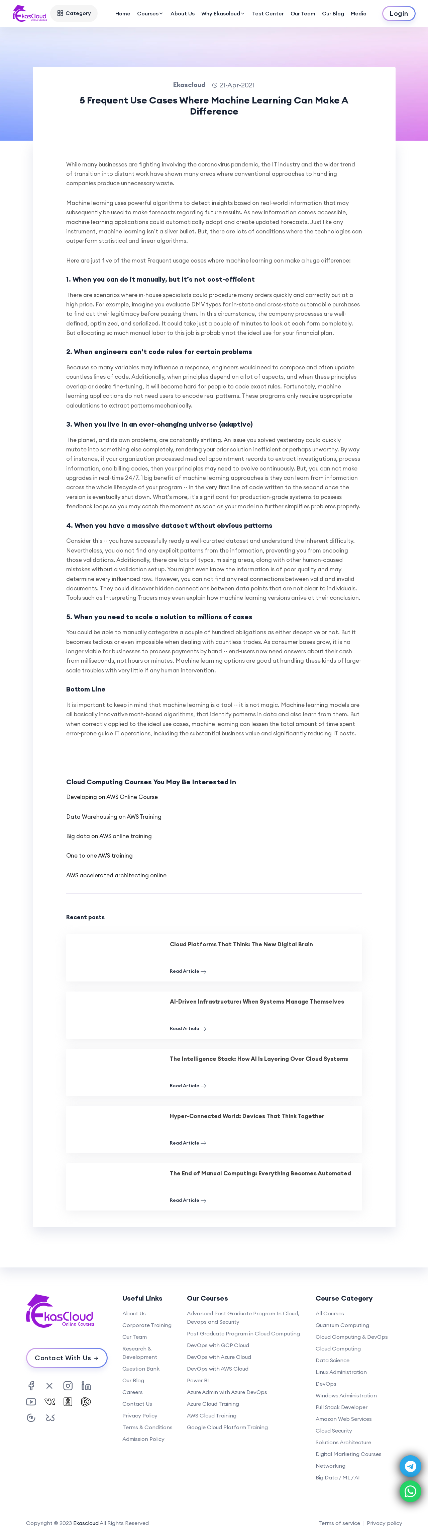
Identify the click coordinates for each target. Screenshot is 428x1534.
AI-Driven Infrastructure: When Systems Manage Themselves (257, 1001)
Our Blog (333, 13)
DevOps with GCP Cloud (218, 1345)
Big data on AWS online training (109, 836)
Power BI (198, 1380)
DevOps (326, 1383)
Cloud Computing (338, 1348)
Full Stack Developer (341, 1407)
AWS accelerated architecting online (116, 875)
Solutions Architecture (343, 1442)
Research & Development (139, 1352)
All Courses (330, 1313)
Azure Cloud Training (213, 1403)
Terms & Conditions (147, 1427)
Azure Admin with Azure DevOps (227, 1392)
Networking (330, 1465)
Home (122, 13)
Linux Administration (341, 1372)
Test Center (268, 13)
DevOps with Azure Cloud (219, 1357)
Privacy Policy (139, 1415)
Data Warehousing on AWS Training (114, 816)
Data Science (332, 1360)
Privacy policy (384, 1523)
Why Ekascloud (223, 13)
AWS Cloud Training (211, 1415)
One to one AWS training (99, 855)
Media (358, 13)
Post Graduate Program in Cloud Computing (243, 1333)
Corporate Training (147, 1325)
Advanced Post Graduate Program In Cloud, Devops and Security (243, 1317)
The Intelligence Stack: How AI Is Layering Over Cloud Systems (259, 1059)
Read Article (188, 971)
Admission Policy (143, 1439)
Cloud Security (334, 1430)
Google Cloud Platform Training (227, 1427)
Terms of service (339, 1523)
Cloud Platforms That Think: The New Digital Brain (241, 944)
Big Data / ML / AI (338, 1477)
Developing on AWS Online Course (112, 797)
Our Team (303, 13)
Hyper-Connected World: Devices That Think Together (247, 1116)
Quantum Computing (342, 1325)
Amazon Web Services (344, 1418)
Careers (132, 1392)
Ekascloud (86, 1523)
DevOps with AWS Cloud (217, 1368)
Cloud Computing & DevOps (352, 1336)
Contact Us (137, 1403)
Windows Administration (346, 1395)
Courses (150, 13)
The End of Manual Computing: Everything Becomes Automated (260, 1173)
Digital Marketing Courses (349, 1454)
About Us (183, 13)
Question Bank (140, 1368)
